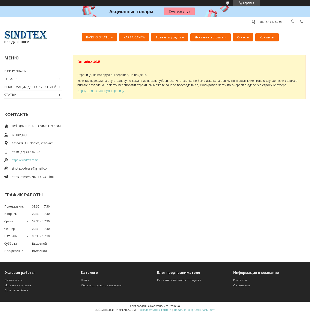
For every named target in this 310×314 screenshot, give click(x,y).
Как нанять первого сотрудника (179, 280)
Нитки (85, 280)
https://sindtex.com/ (25, 160)
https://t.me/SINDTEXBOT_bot (33, 177)
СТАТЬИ (10, 95)
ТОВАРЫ (10, 79)
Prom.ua (174, 306)
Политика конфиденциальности (194, 310)
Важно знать (14, 280)
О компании (241, 285)
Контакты (267, 37)
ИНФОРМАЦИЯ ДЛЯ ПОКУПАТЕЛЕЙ (30, 87)
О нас (241, 37)
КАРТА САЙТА (134, 37)
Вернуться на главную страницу (100, 91)
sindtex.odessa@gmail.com (31, 168)
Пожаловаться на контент (154, 310)
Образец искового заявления (101, 285)
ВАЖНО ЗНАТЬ (98, 37)
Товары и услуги (168, 37)
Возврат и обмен (16, 290)
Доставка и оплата (209, 37)
